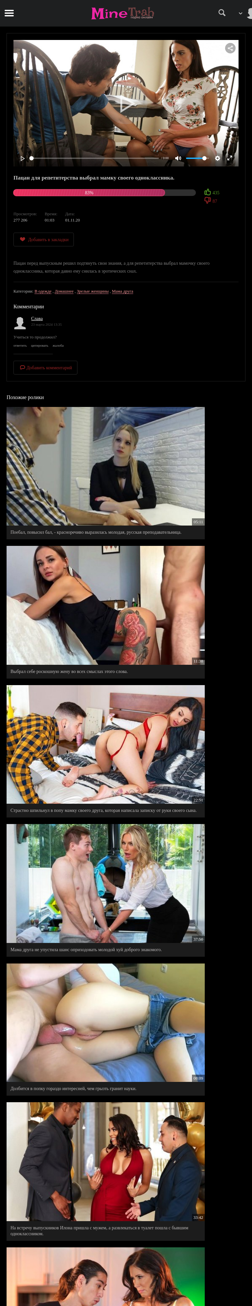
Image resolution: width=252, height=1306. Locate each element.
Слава (37, 318)
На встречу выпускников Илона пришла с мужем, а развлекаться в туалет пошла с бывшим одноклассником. (182, 682)
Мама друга (122, 291)
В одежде (43, 291)
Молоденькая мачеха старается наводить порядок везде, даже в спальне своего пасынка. (64, 1082)
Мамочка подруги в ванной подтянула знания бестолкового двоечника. (54, 1178)
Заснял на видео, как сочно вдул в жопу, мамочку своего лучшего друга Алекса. (180, 878)
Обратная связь (126, 1290)
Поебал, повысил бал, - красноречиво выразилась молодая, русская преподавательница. (58, 486)
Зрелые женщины (93, 291)
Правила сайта (126, 1269)
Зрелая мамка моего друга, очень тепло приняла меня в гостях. (64, 781)
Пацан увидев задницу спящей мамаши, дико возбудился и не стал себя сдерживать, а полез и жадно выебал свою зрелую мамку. (64, 977)
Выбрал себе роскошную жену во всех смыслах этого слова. (184, 486)
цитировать (39, 345)
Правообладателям (126, 1276)
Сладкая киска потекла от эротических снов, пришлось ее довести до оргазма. (186, 781)
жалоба (58, 345)
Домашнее (64, 291)
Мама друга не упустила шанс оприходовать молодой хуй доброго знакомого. (184, 583)
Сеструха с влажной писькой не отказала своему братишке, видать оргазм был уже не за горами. (57, 878)
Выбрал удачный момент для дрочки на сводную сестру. (179, 1082)
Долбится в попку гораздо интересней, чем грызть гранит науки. (59, 679)
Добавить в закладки (44, 239)
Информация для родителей (126, 1283)
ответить (20, 345)
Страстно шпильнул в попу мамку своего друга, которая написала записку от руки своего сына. (57, 583)
